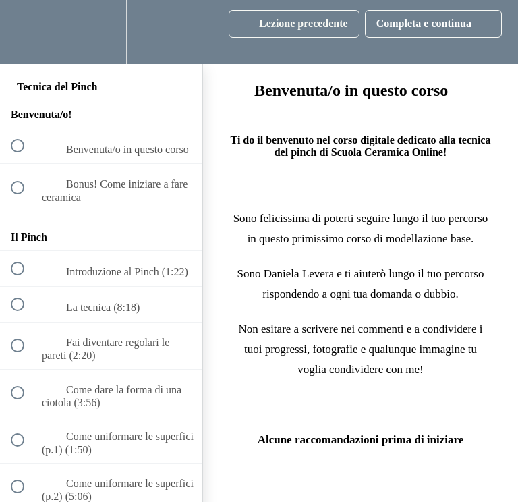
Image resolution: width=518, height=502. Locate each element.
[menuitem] (101, 32)
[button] (25, 32)
